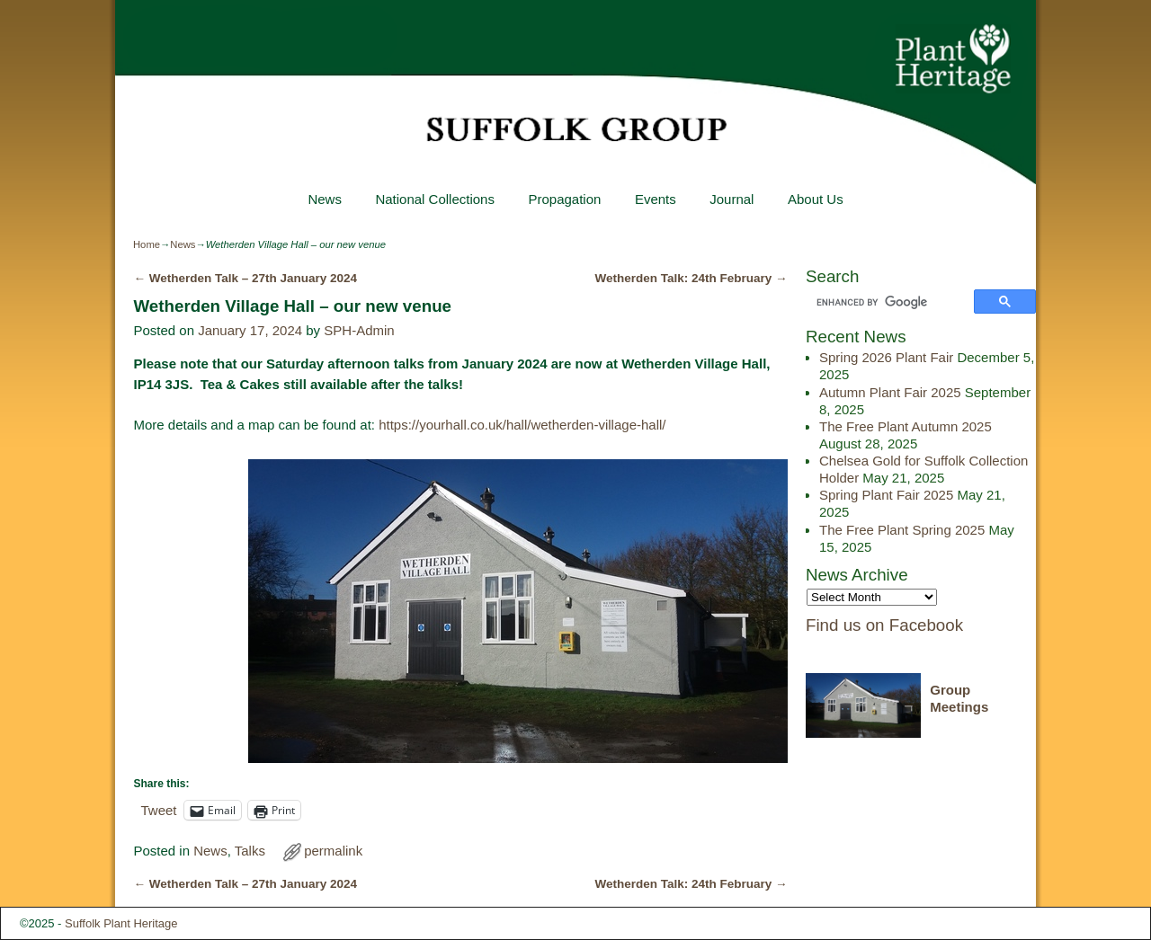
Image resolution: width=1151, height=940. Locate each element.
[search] (892, 303)
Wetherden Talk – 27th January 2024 (245, 278)
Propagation (564, 199)
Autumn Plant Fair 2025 (890, 392)
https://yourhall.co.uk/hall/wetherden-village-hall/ (522, 424)
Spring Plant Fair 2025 (886, 494)
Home (146, 244)
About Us (815, 199)
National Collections (435, 199)
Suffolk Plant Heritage (121, 923)
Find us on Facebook (884, 625)
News (325, 199)
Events (655, 199)
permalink (333, 850)
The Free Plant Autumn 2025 (905, 426)
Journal (731, 199)
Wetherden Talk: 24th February (690, 278)
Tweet (158, 810)
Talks (250, 850)
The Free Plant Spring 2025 (902, 529)
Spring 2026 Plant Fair (886, 357)
